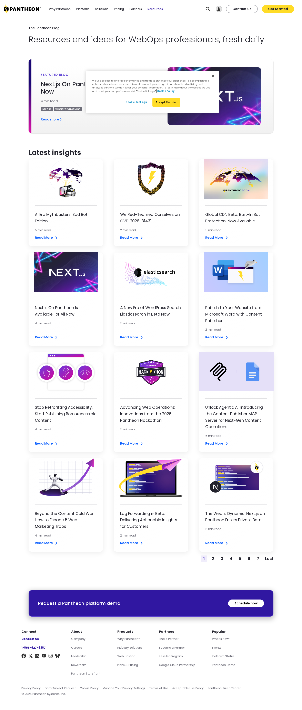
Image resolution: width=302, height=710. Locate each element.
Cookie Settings (136, 102)
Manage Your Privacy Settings (124, 688)
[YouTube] (44, 657)
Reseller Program (171, 656)
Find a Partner (169, 639)
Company (78, 639)
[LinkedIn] (37, 657)
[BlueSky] (57, 657)
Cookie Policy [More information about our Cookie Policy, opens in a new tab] (165, 91)
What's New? (221, 639)
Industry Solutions (129, 648)
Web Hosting (126, 656)
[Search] (208, 9)
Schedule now (246, 603)
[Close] (213, 75)
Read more (51, 119)
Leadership (79, 656)
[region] (152, 92)
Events (216, 648)
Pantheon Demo (223, 665)
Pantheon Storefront (86, 673)
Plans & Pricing (127, 665)
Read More (46, 238)
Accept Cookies (166, 102)
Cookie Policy (89, 688)
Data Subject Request (60, 688)
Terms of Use (158, 688)
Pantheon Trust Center (224, 688)
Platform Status (223, 656)
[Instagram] (50, 657)
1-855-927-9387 (33, 648)
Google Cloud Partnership (177, 665)
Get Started (278, 9)
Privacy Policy (31, 688)
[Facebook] (23, 657)
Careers (76, 648)
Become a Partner (172, 648)
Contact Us (241, 9)
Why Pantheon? (128, 639)
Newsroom (78, 665)
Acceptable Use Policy (188, 688)
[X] (30, 657)
